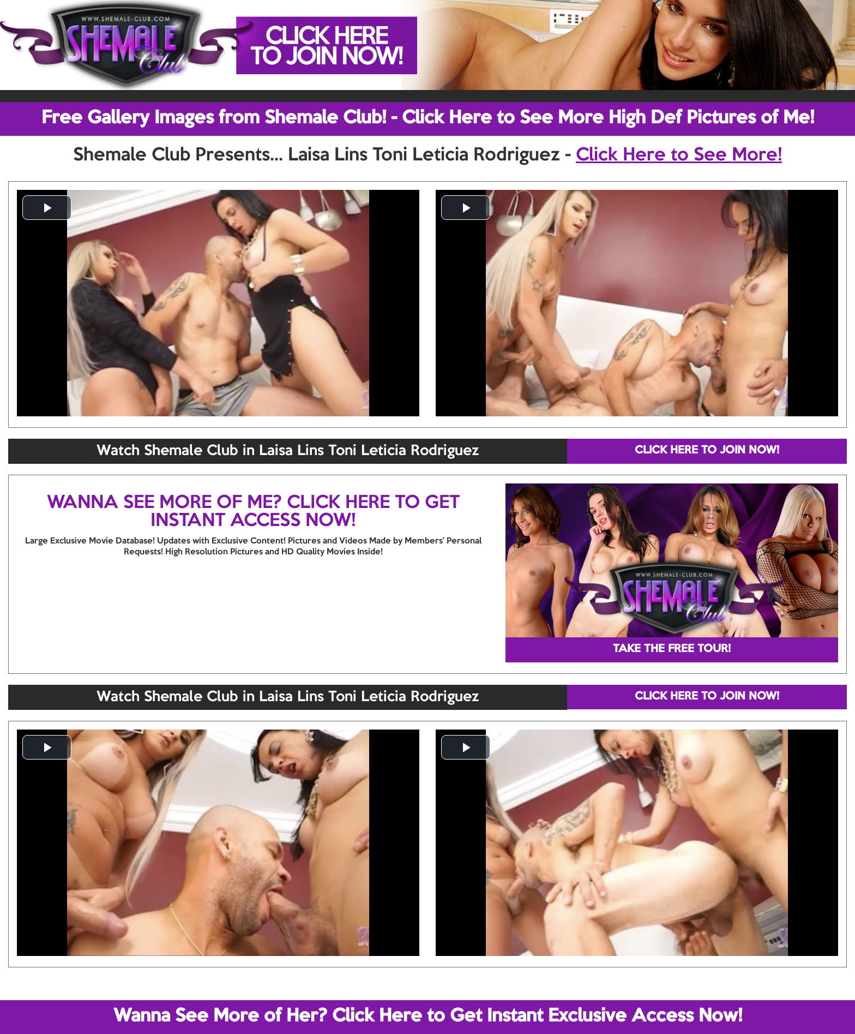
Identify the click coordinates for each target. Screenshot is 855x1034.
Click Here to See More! (679, 155)
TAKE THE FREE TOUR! (672, 649)
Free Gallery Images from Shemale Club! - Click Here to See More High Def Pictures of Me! (427, 118)
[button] (46, 207)
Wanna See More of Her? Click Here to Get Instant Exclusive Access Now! (427, 1016)
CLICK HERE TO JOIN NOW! (707, 451)
